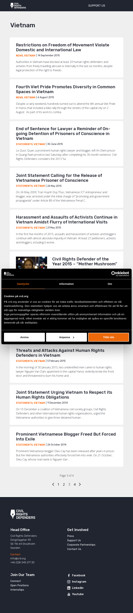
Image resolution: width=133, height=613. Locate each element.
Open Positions (19, 585)
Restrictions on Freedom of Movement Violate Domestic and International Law (62, 47)
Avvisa (24, 337)
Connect (15, 581)
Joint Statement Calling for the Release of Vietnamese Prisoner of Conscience (59, 178)
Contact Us (74, 549)
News (19, 55)
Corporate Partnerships (81, 544)
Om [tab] (110, 283)
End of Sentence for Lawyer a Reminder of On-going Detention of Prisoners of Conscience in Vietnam (63, 133)
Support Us (74, 540)
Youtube (78, 594)
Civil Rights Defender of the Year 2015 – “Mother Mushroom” (84, 261)
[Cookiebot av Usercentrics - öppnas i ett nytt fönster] (114, 273)
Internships (17, 589)
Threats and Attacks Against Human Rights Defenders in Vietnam (60, 353)
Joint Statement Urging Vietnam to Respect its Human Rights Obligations (64, 395)
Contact (15, 554)
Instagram (79, 581)
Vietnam (29, 55)
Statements (24, 144)
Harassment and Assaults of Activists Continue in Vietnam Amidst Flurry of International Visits (66, 219)
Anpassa (66, 337)
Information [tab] (66, 283)
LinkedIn (77, 588)
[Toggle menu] (118, 5)
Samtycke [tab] (23, 283)
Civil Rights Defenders (18, 5)
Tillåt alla (108, 337)
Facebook (78, 575)
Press (70, 536)
